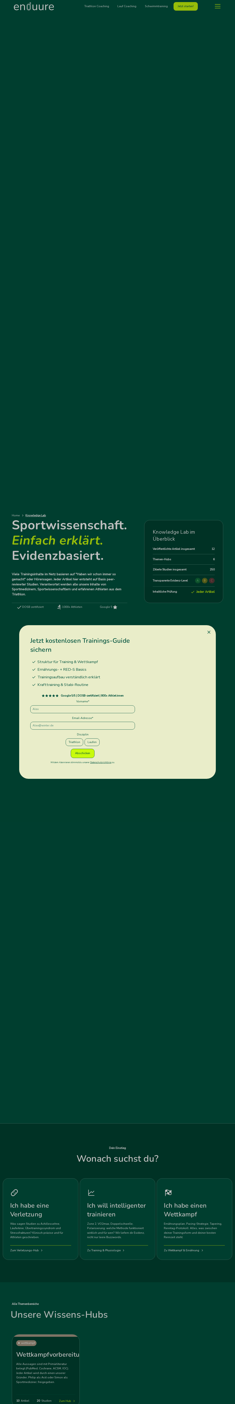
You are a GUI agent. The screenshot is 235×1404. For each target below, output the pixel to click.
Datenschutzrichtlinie (100, 762)
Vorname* (82, 701)
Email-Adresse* (82, 718)
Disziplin (83, 734)
